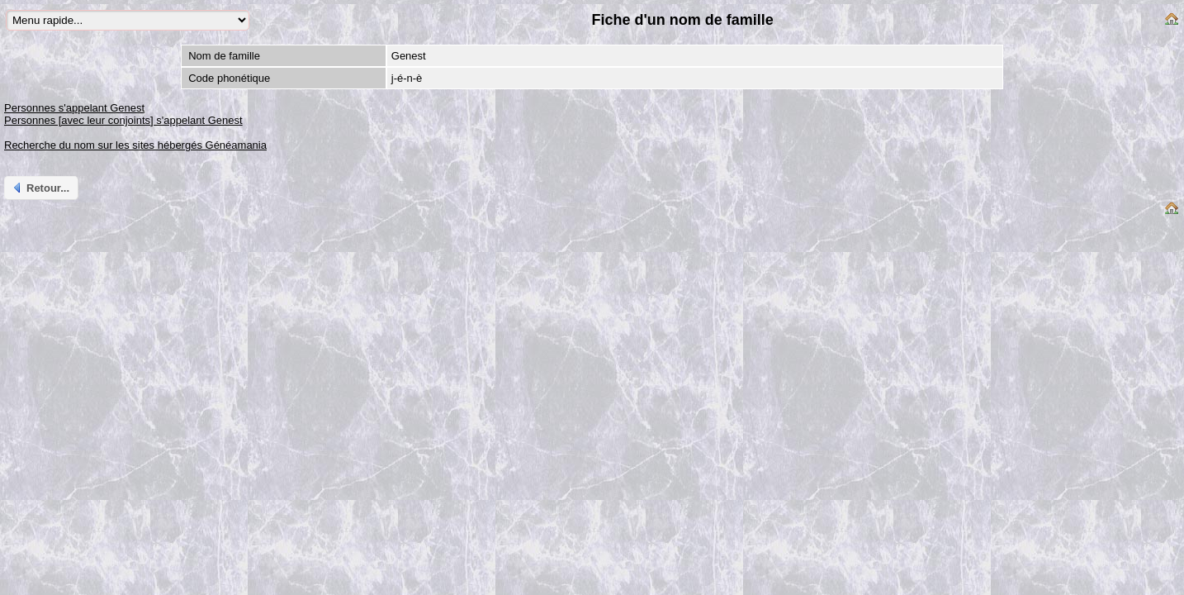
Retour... (40, 187)
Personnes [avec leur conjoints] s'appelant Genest (123, 120)
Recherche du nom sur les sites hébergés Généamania (135, 145)
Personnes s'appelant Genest (74, 108)
